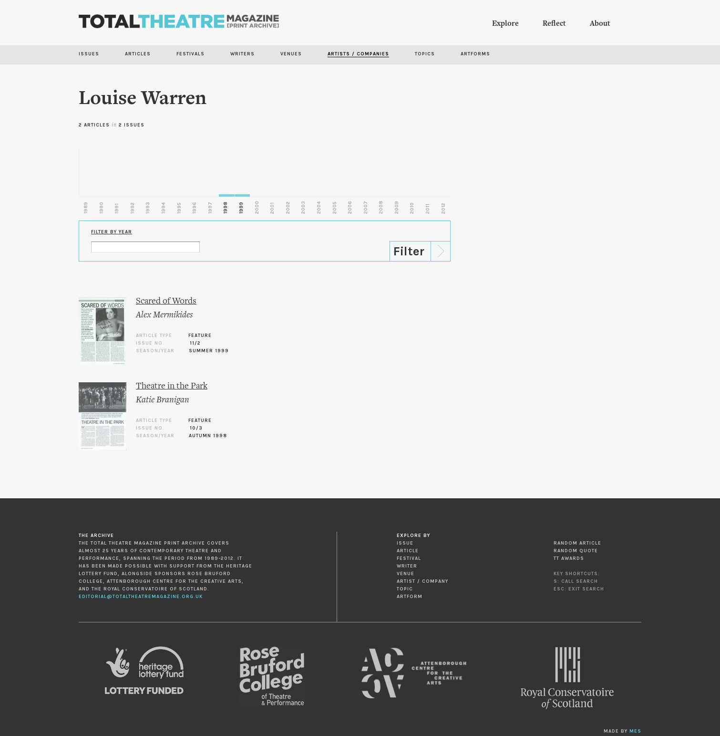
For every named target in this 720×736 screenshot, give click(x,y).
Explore (505, 24)
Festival (409, 558)
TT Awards (569, 558)
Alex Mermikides (164, 315)
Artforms (475, 54)
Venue (405, 574)
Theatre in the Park (171, 386)
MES (635, 731)
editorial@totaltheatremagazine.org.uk (141, 596)
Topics (425, 54)
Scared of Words (166, 301)
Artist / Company (422, 581)
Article (408, 551)
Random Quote (576, 551)
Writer (407, 566)
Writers (242, 54)
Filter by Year (111, 232)
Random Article (577, 543)
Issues (89, 54)
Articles (138, 54)
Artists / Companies (358, 54)
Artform (409, 596)
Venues (291, 54)
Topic (405, 589)
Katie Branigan (162, 400)
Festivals (190, 54)
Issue (405, 543)
